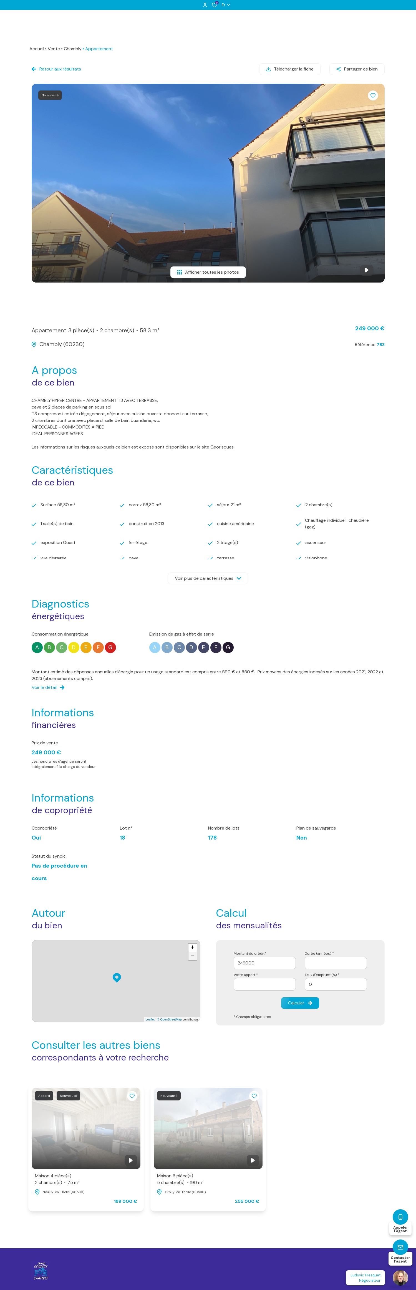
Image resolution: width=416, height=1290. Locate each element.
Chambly (73, 49)
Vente (54, 49)
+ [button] (192, 948)
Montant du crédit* (250, 953)
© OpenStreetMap (169, 1019)
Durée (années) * (319, 953)
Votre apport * (246, 974)
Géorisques (222, 447)
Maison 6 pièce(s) (180, 1179)
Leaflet (150, 1019)
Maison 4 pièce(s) (57, 1179)
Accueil (36, 49)
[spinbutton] (336, 984)
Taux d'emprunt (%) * (322, 974)
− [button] (192, 956)
